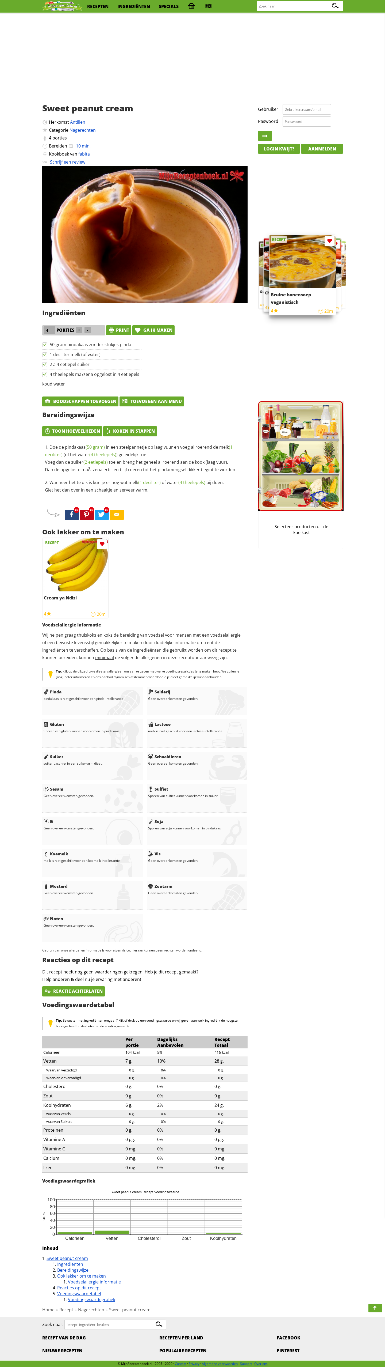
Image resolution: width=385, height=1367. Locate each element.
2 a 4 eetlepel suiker (70, 364)
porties (59, 138)
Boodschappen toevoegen (80, 401)
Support (246, 1363)
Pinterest (288, 1351)
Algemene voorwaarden (220, 1363)
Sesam (53, 789)
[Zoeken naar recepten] (300, 6)
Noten (53, 918)
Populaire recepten (182, 1351)
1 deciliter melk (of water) (75, 354)
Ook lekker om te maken (81, 1276)
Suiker (53, 756)
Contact (180, 1363)
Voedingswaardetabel (79, 1294)
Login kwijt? (279, 149)
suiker (89, 462)
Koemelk (56, 853)
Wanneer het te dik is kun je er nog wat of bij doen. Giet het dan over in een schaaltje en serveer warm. (134, 486)
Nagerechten (83, 130)
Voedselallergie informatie (94, 1282)
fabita (84, 154)
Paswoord (268, 121)
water (97, 455)
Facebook (288, 1338)
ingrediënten (133, 6)
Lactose (159, 724)
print (118, 330)
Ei (48, 821)
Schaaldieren (164, 756)
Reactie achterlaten (73, 991)
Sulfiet (158, 789)
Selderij (159, 691)
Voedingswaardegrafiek (91, 1299)
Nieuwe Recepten (62, 1351)
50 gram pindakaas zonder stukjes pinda (90, 345)
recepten (98, 6)
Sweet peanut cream (67, 1258)
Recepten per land (181, 1338)
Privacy (194, 1363)
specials (169, 6)
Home (48, 1310)
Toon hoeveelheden (72, 431)
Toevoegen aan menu (152, 401)
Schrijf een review (67, 162)
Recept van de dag (64, 1338)
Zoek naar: (52, 1324)
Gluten (54, 724)
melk (145, 482)
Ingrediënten (70, 1264)
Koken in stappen (130, 431)
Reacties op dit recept (79, 1288)
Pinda (52, 691)
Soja (155, 821)
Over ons (261, 1363)
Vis (154, 853)
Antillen (77, 122)
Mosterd (56, 886)
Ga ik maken (153, 330)
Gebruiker (268, 109)
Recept (66, 1310)
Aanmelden (322, 149)
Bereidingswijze (72, 1270)
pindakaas (85, 447)
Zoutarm (160, 886)
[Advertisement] (192, 56)
